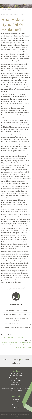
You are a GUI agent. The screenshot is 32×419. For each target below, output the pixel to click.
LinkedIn (16, 405)
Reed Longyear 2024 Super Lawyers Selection (17, 327)
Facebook (16, 402)
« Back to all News (6, 9)
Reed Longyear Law (16, 304)
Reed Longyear (9, 2)
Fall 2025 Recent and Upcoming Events (17, 310)
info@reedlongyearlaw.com (16, 378)
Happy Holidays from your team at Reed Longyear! (17, 319)
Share (4, 288)
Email (21, 288)
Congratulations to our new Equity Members (17, 314)
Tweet (12, 288)
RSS (16, 408)
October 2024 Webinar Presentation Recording (17, 324)
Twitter (16, 399)
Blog (25, 14)
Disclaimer (16, 416)
